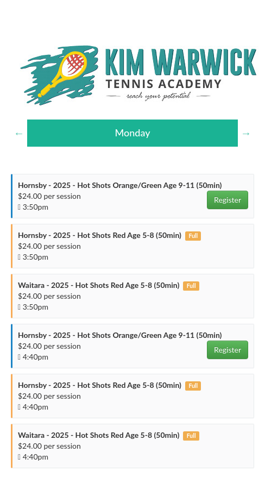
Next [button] (246, 133)
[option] (132, 133)
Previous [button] (19, 133)
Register (227, 199)
